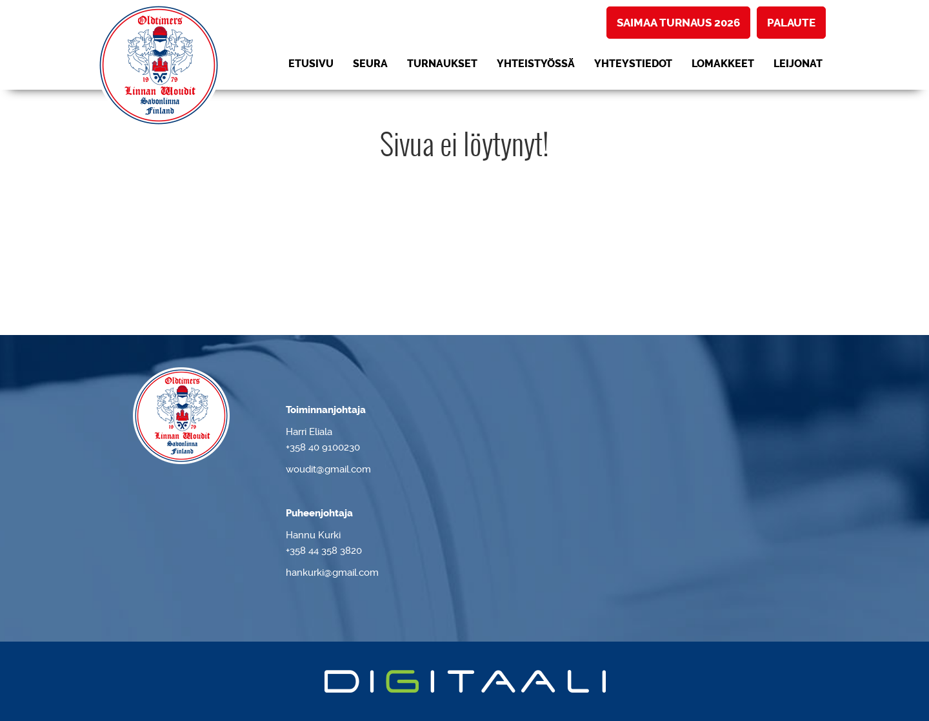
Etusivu (311, 63)
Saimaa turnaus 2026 (678, 22)
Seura (370, 63)
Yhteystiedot (633, 63)
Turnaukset (442, 63)
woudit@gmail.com (328, 469)
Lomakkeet (723, 63)
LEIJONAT (798, 63)
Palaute (791, 22)
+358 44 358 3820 (324, 550)
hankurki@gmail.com (332, 572)
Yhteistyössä (536, 63)
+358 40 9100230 (323, 447)
